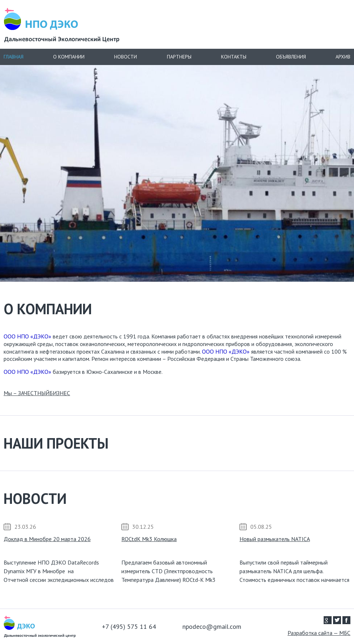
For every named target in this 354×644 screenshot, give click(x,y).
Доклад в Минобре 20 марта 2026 (47, 539)
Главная (13, 56)
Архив (343, 56)
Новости (125, 56)
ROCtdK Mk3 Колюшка (149, 539)
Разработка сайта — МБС (319, 633)
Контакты (233, 56)
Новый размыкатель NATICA (274, 539)
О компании (69, 56)
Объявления (291, 56)
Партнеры (179, 56)
